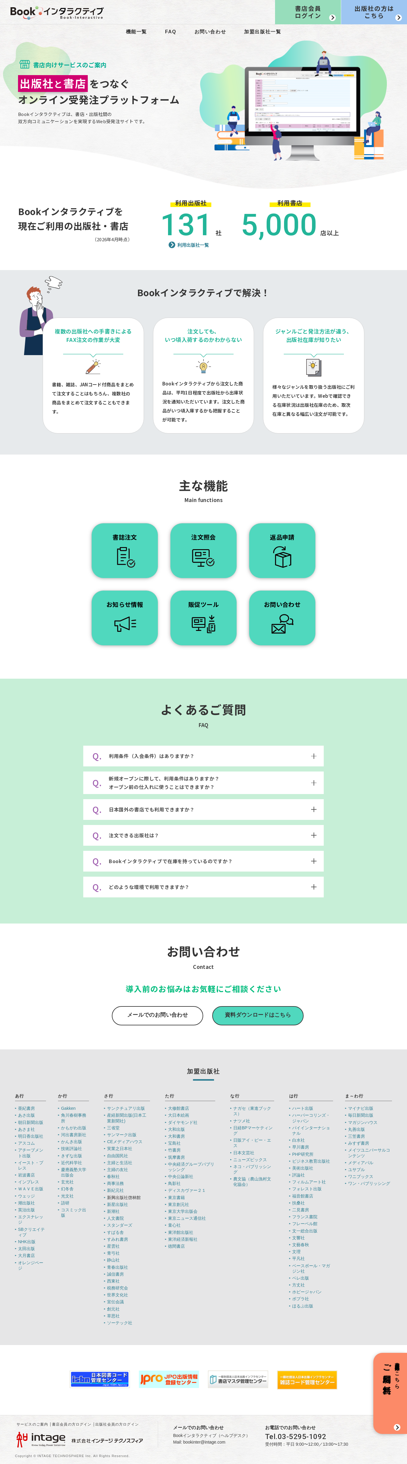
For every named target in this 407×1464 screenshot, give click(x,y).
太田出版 (26, 1248)
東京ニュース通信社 (187, 1218)
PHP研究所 (303, 1154)
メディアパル (360, 1162)
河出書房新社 (73, 1134)
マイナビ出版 (360, 1108)
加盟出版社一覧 (262, 31)
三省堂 (113, 1127)
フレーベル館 (304, 1223)
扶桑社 (298, 1203)
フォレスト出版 (307, 1188)
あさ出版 (26, 1115)
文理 (296, 1251)
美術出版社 (302, 1168)
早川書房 (300, 1147)
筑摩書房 (176, 1157)
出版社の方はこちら (374, 12)
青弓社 (113, 1253)
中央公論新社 (180, 1176)
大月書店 (26, 1255)
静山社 (113, 1260)
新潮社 (113, 1211)
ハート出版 (302, 1108)
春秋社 (113, 1176)
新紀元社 (115, 1190)
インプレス (28, 1181)
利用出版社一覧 (193, 245)
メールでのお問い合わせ (157, 1015)
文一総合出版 (304, 1230)
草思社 (113, 1315)
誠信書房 (115, 1274)
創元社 (113, 1309)
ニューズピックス (250, 1159)
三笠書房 (356, 1136)
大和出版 (176, 1129)
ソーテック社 (119, 1322)
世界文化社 (117, 1294)
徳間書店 (176, 1246)
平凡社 (298, 1258)
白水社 (298, 1140)
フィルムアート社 (309, 1181)
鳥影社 (174, 1183)
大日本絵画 (178, 1115)
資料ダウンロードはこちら (258, 1015)
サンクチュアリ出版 (126, 1108)
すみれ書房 (117, 1239)
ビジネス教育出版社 (311, 1161)
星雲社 (113, 1246)
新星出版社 (117, 1204)
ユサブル (356, 1169)
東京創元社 (178, 1204)
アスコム (26, 1143)
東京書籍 (176, 1197)
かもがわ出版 (73, 1127)
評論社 (298, 1175)
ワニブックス (360, 1176)
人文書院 (115, 1218)
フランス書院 (304, 1216)
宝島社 (174, 1143)
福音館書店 (302, 1196)
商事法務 (115, 1183)
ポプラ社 (300, 1298)
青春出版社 (117, 1267)
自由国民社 (117, 1155)
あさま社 (26, 1129)
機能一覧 (136, 31)
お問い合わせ (210, 31)
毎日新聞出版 (360, 1115)
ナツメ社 (241, 1121)
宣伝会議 (115, 1301)
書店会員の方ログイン (72, 1424)
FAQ (170, 31)
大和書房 (176, 1136)
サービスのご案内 (32, 1424)
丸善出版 (356, 1129)
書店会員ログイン (308, 12)
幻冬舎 (67, 1188)
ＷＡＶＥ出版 (30, 1188)
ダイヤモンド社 (182, 1122)
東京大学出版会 (182, 1211)
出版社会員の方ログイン (117, 1424)
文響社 (298, 1237)
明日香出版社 (30, 1136)
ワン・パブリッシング (369, 1183)
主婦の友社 (117, 1169)
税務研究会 (117, 1288)
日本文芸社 (243, 1152)
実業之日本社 (119, 1148)
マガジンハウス (363, 1122)
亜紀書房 (26, 1108)
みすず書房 (358, 1143)
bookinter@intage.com (204, 1442)
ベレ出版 (300, 1278)
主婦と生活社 (119, 1162)
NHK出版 (26, 1241)
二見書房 (300, 1209)
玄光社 (67, 1181)
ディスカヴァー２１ (187, 1190)
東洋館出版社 (180, 1232)
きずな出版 (71, 1155)
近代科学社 (71, 1162)
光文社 (67, 1196)
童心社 (174, 1225)
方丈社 (298, 1285)
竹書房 (174, 1150)
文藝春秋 (300, 1244)
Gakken (68, 1108)
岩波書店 (26, 1175)
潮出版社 (26, 1203)
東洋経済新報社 (182, 1239)
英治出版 (26, 1209)
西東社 (113, 1281)
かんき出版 (71, 1141)
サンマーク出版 (121, 1134)
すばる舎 (115, 1232)
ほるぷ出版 (302, 1306)
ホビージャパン (307, 1291)
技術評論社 (71, 1148)
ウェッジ (26, 1196)
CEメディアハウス (124, 1141)
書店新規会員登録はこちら (391, 1372)
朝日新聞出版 (30, 1122)
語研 (65, 1203)
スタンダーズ (119, 1225)
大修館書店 (178, 1108)
